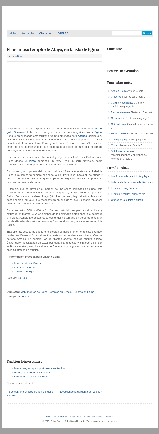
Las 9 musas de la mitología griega (130, 176)
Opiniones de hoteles (122, 151)
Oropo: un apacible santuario (31, 376)
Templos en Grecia (60, 291)
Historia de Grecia (121, 133)
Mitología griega (119, 139)
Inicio (12, 33)
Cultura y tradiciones (122, 102)
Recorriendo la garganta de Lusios (79, 391)
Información (27, 33)
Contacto (109, 416)
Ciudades (45, 33)
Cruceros (116, 96)
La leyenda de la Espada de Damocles (132, 182)
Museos (115, 145)
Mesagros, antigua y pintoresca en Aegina (39, 368)
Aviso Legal (75, 416)
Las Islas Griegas (24, 267)
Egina (25, 296)
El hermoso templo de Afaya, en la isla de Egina (53, 49)
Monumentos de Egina (33, 291)
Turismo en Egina (24, 271)
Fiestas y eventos (120, 112)
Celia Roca (17, 56)
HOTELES (62, 33)
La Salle (23, 277)
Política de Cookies (92, 416)
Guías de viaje (119, 124)
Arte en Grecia (119, 91)
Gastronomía (118, 118)
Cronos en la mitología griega (127, 200)
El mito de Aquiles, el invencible (128, 194)
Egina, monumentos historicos (32, 372)
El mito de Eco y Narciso (124, 188)
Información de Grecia (27, 263)
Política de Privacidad (56, 416)
